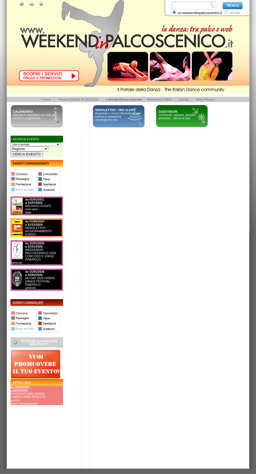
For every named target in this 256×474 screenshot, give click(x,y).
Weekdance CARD (159, 99)
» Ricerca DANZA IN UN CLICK (78, 99)
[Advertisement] (35, 448)
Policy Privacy (205, 99)
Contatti (183, 99)
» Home (46, 99)
